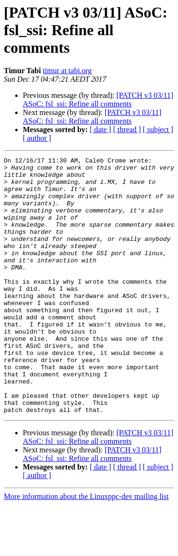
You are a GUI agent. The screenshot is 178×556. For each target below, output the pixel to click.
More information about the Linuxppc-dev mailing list (86, 548)
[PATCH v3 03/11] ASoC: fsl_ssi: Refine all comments (98, 99)
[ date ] (100, 129)
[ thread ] (127, 129)
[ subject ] (158, 129)
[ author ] (37, 138)
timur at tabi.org (67, 71)
